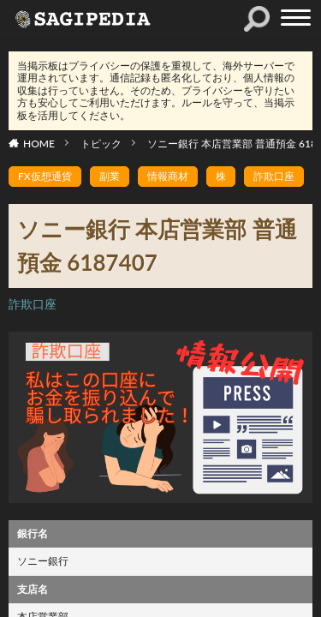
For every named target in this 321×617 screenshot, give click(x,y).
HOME (39, 143)
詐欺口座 (273, 176)
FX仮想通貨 (45, 176)
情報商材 (167, 176)
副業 (109, 176)
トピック (101, 143)
